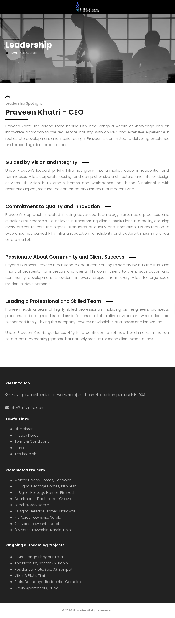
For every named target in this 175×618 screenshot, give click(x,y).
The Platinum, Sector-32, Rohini (42, 563)
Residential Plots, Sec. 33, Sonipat (43, 569)
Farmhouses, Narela (32, 504)
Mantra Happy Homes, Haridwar (43, 480)
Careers (21, 447)
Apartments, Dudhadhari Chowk (43, 498)
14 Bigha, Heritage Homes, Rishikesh (45, 492)
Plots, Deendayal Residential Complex (48, 581)
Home (14, 53)
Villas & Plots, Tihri (30, 575)
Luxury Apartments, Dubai (37, 588)
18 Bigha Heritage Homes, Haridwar (45, 511)
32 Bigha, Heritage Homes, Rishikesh (46, 486)
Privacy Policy (27, 435)
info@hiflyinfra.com (27, 407)
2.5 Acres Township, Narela (38, 523)
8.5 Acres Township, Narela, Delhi (43, 530)
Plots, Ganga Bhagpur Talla (39, 557)
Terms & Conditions (32, 441)
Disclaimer (24, 429)
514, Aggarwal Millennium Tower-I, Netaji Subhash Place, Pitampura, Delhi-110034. (78, 394)
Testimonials (26, 454)
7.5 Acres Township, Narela (38, 517)
